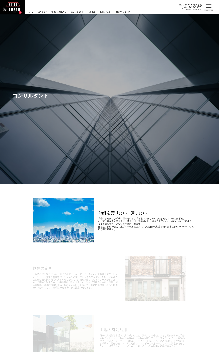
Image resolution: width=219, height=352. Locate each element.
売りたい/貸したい (58, 12)
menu (209, 6)
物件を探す (42, 12)
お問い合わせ (105, 12)
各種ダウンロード (122, 12)
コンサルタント (77, 12)
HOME (30, 12)
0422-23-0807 (192, 7)
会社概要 (91, 12)
